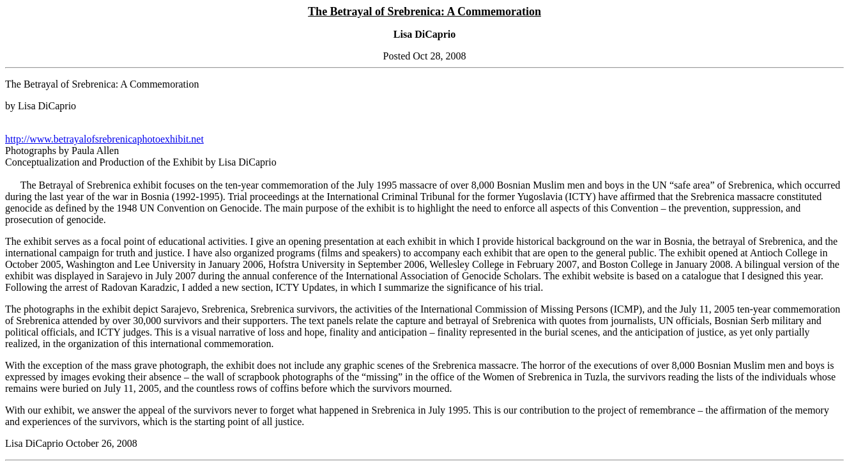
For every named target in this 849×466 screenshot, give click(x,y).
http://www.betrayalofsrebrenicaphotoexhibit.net (104, 139)
